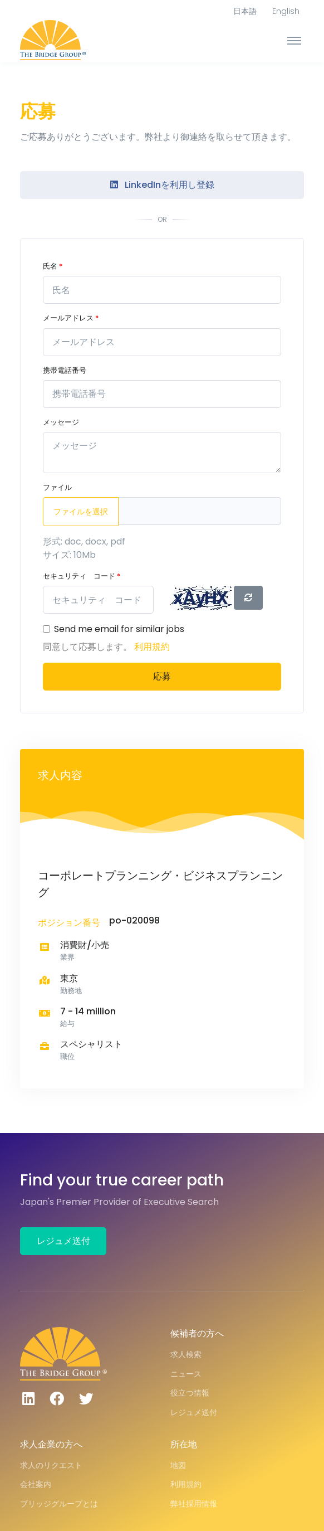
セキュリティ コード (81, 576)
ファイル (57, 487)
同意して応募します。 (88, 646)
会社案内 (35, 1484)
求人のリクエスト (51, 1465)
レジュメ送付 (63, 1240)
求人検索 (186, 1354)
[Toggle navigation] (294, 40)
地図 (178, 1465)
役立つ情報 (189, 1392)
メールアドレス (71, 318)
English (286, 11)
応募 (162, 676)
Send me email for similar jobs (119, 629)
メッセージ (61, 422)
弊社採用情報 (193, 1503)
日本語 (245, 11)
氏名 (52, 266)
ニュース (186, 1373)
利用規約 (152, 646)
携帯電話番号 (64, 370)
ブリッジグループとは (59, 1503)
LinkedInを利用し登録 (162, 184)
